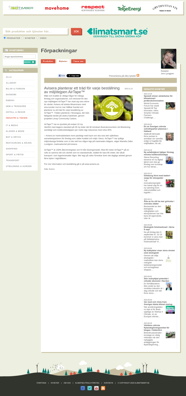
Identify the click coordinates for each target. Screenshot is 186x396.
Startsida (41, 383)
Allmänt (11, 83)
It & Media (12, 125)
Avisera (52, 169)
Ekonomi (11, 95)
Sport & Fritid (15, 155)
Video (42, 38)
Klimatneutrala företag (87, 383)
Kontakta (108, 383)
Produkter (12, 38)
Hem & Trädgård (16, 106)
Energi (10, 100)
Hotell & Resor (15, 112)
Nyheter (29, 38)
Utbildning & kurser (19, 166)
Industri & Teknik (17, 118)
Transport (12, 160)
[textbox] (35, 31)
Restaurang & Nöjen (19, 143)
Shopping (12, 149)
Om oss (67, 383)
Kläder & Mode (15, 131)
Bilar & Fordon (15, 89)
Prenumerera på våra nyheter (124, 76)
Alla (9, 77)
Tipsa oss (78, 61)
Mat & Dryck (13, 137)
